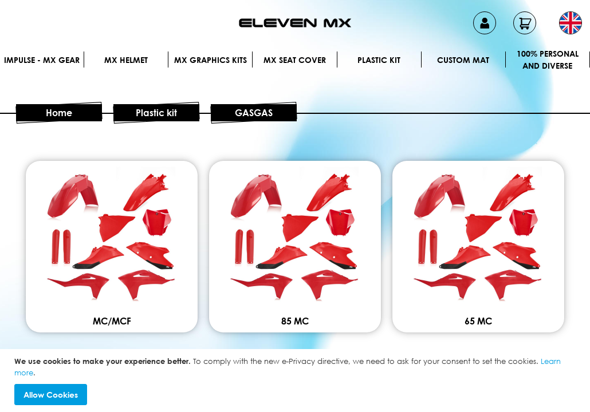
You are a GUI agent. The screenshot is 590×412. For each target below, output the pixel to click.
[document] (296, 380)
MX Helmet (126, 60)
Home (59, 112)
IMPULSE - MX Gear (42, 60)
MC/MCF (112, 321)
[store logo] (295, 23)
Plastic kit (378, 60)
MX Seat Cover (294, 60)
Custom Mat (463, 60)
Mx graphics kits (210, 60)
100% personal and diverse (548, 60)
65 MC (478, 321)
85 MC (295, 321)
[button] (570, 22)
